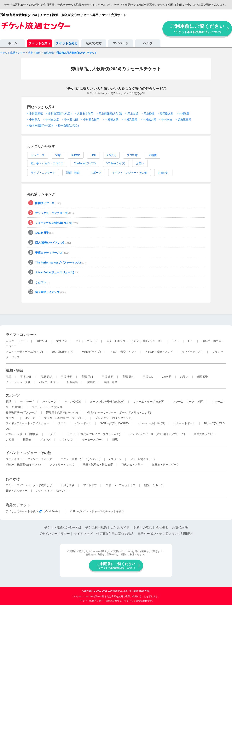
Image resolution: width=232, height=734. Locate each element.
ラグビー (52, 434)
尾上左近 (132, 113)
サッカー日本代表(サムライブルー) (65, 417)
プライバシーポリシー (54, 533)
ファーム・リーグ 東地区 (148, 401)
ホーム (12, 43)
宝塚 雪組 (66, 376)
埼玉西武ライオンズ (50, 292)
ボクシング (66, 439)
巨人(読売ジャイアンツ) (53, 242)
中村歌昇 (184, 113)
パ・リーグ (49, 401)
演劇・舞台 (73, 172)
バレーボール (83, 423)
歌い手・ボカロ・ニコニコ (47, 163)
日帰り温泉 (67, 485)
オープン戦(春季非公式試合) (107, 401)
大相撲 (152, 155)
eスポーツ (115, 459)
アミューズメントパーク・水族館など (29, 485)
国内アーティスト (16, 340)
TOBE (175, 340)
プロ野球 (132, 155)
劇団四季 (202, 376)
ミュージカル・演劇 (18, 382)
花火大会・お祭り (132, 464)
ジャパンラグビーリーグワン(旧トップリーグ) (157, 434)
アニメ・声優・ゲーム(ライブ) (24, 351)
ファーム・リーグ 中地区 (188, 401)
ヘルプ (148, 43)
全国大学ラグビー (204, 434)
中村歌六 (34, 119)
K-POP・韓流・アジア (159, 351)
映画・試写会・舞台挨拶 (98, 464)
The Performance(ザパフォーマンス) (60, 262)
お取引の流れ (142, 527)
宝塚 (58, 155)
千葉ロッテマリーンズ (52, 252)
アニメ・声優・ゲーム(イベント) (80, 459)
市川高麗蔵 (36, 113)
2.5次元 (111, 155)
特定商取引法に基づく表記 (114, 533)
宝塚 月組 (46, 376)
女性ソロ (61, 340)
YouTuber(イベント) (142, 459)
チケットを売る (67, 43)
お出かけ (163, 172)
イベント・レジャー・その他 (129, 172)
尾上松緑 (149, 113)
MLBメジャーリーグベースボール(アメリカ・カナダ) (119, 412)
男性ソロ (41, 340)
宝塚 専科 (128, 376)
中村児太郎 (71, 119)
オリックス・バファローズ (54, 213)
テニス (62, 423)
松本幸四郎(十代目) (41, 125)
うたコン (42, 282)
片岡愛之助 (166, 113)
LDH (93, 155)
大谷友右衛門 (85, 113)
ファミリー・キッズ (62, 464)
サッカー (11, 417)
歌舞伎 (91, 382)
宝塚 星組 (87, 376)
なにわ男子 (44, 232)
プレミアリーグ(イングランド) (113, 417)
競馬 (115, 439)
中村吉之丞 (52, 119)
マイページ (121, 43)
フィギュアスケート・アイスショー (27, 423)
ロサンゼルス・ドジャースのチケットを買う (97, 511)
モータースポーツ (93, 439)
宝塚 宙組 (107, 376)
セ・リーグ (27, 401)
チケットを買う (39, 43)
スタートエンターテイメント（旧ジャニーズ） (134, 340)
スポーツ (95, 172)
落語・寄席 (110, 382)
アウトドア (90, 485)
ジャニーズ (37, 155)
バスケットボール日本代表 (22, 434)
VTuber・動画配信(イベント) (23, 464)
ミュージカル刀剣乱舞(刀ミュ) (56, 222)
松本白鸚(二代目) (68, 125)
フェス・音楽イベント (123, 351)
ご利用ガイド (120, 527)
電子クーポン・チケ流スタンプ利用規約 (165, 533)
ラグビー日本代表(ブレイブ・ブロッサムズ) (93, 434)
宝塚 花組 (26, 376)
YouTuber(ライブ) (85, 163)
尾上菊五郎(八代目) (110, 113)
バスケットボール (184, 423)
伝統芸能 (72, 382)
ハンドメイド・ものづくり (52, 490)
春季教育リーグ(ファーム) (21, 412)
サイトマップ (83, 533)
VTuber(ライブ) (116, 163)
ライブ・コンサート (43, 172)
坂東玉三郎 (184, 119)
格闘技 (27, 439)
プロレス (45, 439)
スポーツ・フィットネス (120, 485)
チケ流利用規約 (96, 527)
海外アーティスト (192, 351)
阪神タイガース (48, 203)
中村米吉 (166, 119)
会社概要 (162, 527)
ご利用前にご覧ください (197, 28)
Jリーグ (30, 417)
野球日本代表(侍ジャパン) (62, 412)
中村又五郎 (130, 119)
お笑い (140, 163)
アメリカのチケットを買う (22, 511)
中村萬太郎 (149, 119)
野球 (8, 401)
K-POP (76, 155)
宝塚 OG (148, 376)
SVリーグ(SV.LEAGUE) (114, 423)
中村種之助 (111, 119)
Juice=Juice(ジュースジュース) (56, 272)
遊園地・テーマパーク (165, 464)
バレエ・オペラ (48, 382)
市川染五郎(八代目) (60, 113)
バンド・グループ (86, 340)
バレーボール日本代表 (151, 423)
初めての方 (94, 43)
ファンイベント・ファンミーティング (29, 459)
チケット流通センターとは (62, 527)
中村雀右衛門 (91, 119)
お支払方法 (180, 527)
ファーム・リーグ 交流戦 (47, 407)
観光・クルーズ (153, 485)
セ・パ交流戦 (73, 401)
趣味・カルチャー (16, 490)
